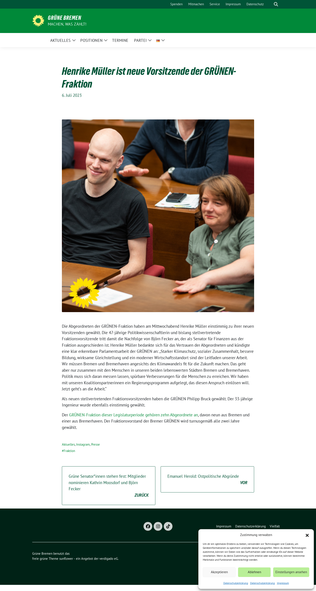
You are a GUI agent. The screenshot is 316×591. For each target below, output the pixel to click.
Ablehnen (254, 572)
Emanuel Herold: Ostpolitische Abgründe (207, 480)
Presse (95, 444)
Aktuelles (68, 444)
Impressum (283, 583)
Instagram (83, 444)
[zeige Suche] (276, 4)
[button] (307, 535)
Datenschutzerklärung (235, 583)
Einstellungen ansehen (291, 572)
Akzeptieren (219, 572)
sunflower (66, 558)
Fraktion (69, 451)
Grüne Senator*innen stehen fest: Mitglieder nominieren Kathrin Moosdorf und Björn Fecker (109, 486)
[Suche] (270, 4)
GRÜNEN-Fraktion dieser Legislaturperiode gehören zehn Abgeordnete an (133, 414)
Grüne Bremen (64, 18)
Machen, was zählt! (67, 24)
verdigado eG (108, 558)
